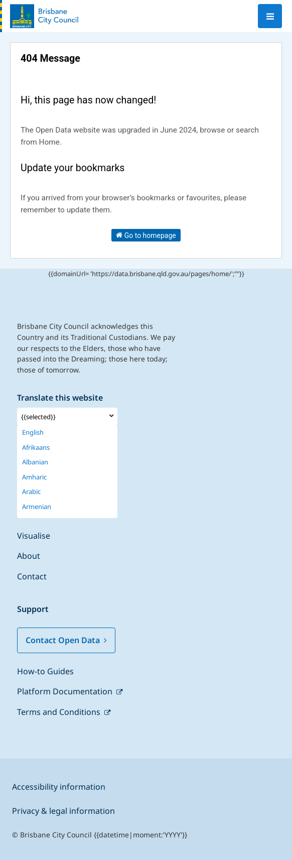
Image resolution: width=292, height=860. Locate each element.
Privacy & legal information (63, 810)
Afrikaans (36, 447)
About (28, 555)
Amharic (34, 477)
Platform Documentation (65, 691)
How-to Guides (45, 671)
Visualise (33, 535)
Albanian (35, 462)
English (33, 432)
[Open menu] (270, 16)
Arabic (31, 491)
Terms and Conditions (59, 711)
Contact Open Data (66, 640)
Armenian (36, 507)
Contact (32, 576)
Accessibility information (58, 786)
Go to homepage (146, 235)
